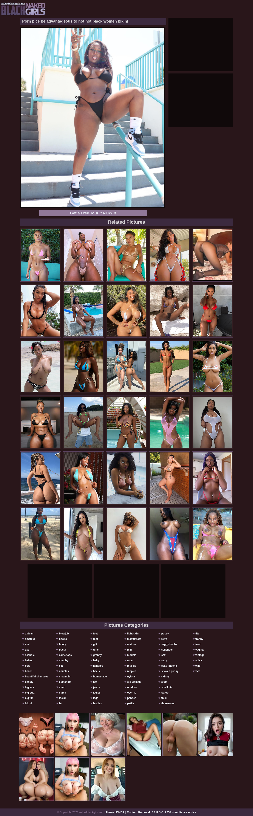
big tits (29, 698)
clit (61, 665)
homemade (100, 676)
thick (164, 698)
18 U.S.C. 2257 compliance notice (174, 812)
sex (163, 655)
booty (62, 644)
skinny (165, 676)
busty (62, 649)
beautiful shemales (36, 676)
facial (62, 698)
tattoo (164, 692)
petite (130, 703)
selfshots (167, 649)
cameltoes (65, 655)
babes (28, 660)
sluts (164, 681)
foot (95, 638)
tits (197, 633)
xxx (197, 671)
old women (134, 681)
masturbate (134, 638)
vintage (199, 655)
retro (164, 638)
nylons (131, 676)
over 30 (131, 692)
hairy (96, 660)
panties (131, 698)
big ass (29, 687)
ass (27, 649)
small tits (167, 687)
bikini (28, 703)
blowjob (64, 633)
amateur (30, 638)
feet (95, 633)
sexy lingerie (169, 665)
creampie (65, 676)
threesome (167, 703)
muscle (131, 665)
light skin (133, 633)
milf (129, 649)
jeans (96, 687)
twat (198, 644)
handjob (98, 665)
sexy (164, 660)
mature (131, 644)
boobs (63, 638)
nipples (131, 671)
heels (96, 671)
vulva (198, 660)
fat (60, 703)
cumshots (65, 681)
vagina (199, 649)
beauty (29, 681)
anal (27, 644)
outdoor (132, 687)
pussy (165, 633)
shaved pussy (169, 671)
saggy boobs (169, 644)
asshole (30, 655)
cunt (62, 687)
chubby (63, 660)
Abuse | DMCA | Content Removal (127, 812)
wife (197, 665)
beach (28, 671)
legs (95, 698)
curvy (62, 692)
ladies (96, 692)
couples (64, 671)
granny (97, 655)
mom (130, 660)
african (29, 633)
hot (95, 681)
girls (96, 649)
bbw (27, 665)
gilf (95, 644)
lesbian (97, 703)
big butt (29, 692)
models (131, 655)
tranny (199, 638)
